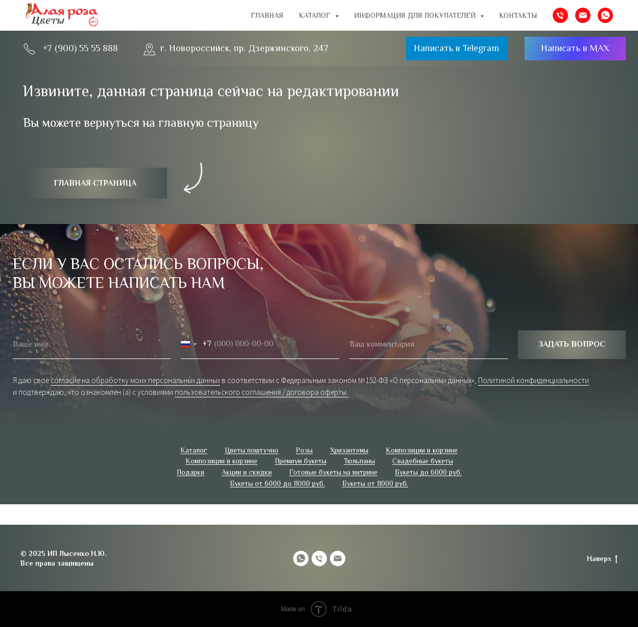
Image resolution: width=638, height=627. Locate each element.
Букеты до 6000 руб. (428, 472)
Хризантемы (349, 450)
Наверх (602, 559)
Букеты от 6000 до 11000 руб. (277, 483)
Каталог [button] (316, 15)
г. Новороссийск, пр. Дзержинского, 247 (244, 48)
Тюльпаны (359, 461)
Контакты (518, 15)
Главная (267, 15)
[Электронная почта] (582, 15)
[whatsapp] (605, 15)
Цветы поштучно (251, 450)
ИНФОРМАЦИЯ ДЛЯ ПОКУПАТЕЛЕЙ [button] (416, 15)
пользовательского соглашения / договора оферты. (261, 392)
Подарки (190, 472)
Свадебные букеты (422, 461)
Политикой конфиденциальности (533, 380)
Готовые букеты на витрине (333, 472)
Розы (304, 450)
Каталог (193, 450)
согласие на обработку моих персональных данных (135, 380)
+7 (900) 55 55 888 (80, 48)
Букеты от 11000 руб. (375, 483)
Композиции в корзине (422, 450)
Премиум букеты (300, 461)
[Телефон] (560, 15)
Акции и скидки (247, 472)
